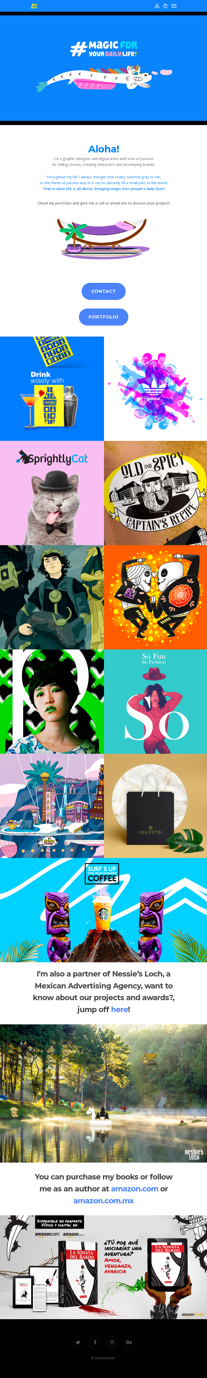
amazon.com (134, 1188)
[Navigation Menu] (174, 5)
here (119, 1009)
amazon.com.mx (103, 1200)
